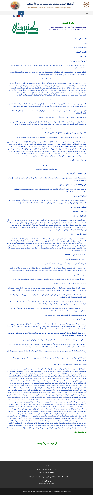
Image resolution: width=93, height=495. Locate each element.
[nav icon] (87, 13)
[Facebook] (14, 16)
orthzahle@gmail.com (46, 483)
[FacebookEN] (22, 16)
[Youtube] (19, 16)
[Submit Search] (21, 13)
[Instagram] (17, 16)
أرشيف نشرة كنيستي (46, 443)
